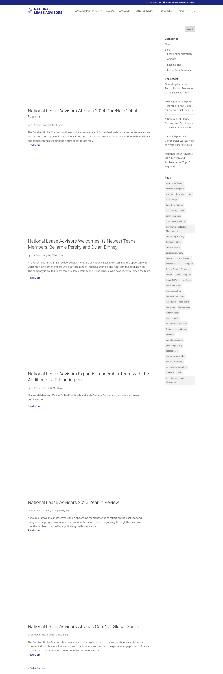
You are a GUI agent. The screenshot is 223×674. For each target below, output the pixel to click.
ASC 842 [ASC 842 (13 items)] (169, 194)
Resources (166, 11)
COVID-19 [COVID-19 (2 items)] (170, 258)
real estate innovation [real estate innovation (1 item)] (175, 356)
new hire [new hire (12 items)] (170, 334)
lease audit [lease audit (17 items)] (171, 301)
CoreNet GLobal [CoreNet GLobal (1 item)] (173, 247)
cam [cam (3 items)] (190, 194)
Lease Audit (124, 11)
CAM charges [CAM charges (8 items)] (172, 199)
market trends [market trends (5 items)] (172, 318)
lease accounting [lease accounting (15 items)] (173, 291)
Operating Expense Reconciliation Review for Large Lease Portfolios (179, 88)
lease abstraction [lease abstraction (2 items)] (173, 285)
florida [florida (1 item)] (169, 274)
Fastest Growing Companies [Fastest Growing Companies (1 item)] (178, 269)
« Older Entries (36, 668)
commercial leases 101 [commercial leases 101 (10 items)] (176, 221)
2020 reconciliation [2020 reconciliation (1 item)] (174, 183)
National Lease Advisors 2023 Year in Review (73, 502)
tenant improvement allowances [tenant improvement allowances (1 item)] (175, 380)
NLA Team (36, 124)
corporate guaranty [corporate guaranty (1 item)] (174, 253)
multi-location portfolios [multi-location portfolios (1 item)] (176, 323)
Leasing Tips (174, 64)
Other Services (144, 11)
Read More (34, 145)
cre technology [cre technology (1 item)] (184, 258)
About (182, 11)
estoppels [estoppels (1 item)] (189, 263)
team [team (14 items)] (179, 372)
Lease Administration (87, 11)
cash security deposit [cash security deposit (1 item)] (175, 210)
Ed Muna (35, 634)
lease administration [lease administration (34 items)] (175, 296)
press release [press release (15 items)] (172, 351)
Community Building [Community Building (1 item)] (175, 236)
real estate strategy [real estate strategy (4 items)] (174, 361)
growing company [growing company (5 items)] (182, 274)
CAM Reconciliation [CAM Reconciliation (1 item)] (174, 205)
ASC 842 (110, 11)
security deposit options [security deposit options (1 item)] (176, 367)
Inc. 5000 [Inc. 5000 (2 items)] (187, 280)
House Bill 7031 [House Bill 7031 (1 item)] (173, 280)
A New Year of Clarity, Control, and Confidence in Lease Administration (179, 123)
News (60, 124)
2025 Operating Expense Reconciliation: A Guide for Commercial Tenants (179, 106)
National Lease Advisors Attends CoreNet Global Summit (85, 626)
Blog (68, 510)
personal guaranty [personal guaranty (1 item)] (174, 345)
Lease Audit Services (179, 70)
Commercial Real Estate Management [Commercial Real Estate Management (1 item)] (176, 229)
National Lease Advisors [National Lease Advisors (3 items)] (176, 329)
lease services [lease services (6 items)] (184, 307)
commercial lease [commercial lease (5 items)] (173, 216)
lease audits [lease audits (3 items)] (184, 301)
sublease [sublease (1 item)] (170, 372)
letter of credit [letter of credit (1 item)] (172, 312)
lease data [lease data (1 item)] (170, 307)
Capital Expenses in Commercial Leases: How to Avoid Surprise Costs (179, 141)
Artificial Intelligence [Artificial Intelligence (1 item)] (175, 188)
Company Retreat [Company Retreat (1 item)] (173, 242)
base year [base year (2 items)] (180, 194)
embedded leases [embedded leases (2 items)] (173, 263)
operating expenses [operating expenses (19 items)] (174, 340)
